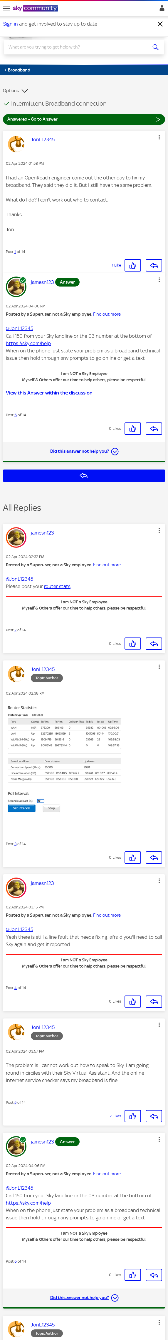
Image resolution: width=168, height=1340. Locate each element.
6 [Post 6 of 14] (15, 415)
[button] (159, 137)
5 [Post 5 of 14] (15, 1102)
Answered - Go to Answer (84, 119)
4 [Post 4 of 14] (15, 988)
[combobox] (76, 47)
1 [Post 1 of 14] (15, 251)
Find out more (107, 314)
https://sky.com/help (28, 343)
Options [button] (11, 90)
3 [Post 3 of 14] (15, 844)
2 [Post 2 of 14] (15, 630)
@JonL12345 (19, 328)
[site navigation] (6, 8)
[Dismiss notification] (160, 24)
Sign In (161, 9)
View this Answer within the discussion (49, 393)
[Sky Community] (36, 8)
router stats (57, 586)
